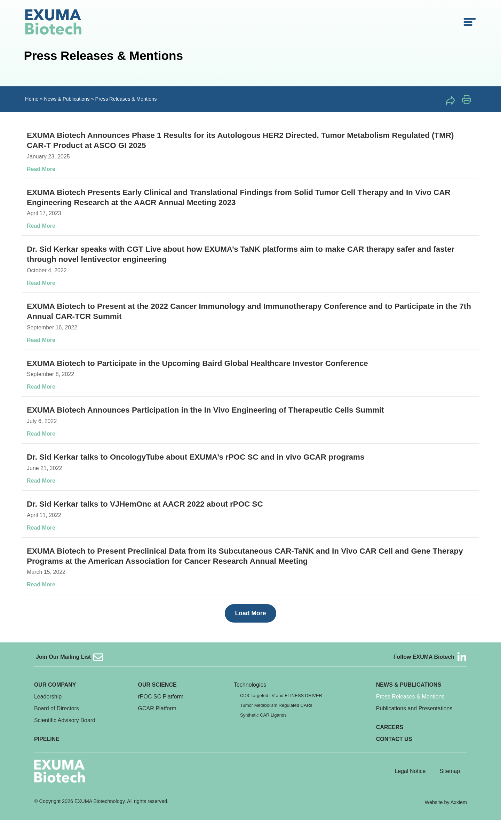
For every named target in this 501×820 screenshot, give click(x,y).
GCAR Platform (157, 708)
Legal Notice (410, 771)
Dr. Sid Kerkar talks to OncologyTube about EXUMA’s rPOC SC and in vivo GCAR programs (195, 457)
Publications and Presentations (414, 708)
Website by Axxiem (446, 802)
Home (31, 99)
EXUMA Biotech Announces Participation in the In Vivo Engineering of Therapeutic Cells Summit (205, 410)
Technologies (250, 685)
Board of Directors (56, 708)
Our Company (55, 685)
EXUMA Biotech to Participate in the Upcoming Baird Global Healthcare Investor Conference (197, 363)
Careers (389, 727)
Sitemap (449, 771)
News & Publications (66, 99)
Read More (41, 169)
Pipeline (46, 739)
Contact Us (394, 739)
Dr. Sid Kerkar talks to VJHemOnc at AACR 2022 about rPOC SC (145, 504)
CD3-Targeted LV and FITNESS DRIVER (281, 695)
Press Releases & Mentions (410, 697)
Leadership (48, 697)
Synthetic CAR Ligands (263, 715)
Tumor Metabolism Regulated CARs (276, 705)
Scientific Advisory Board (64, 720)
